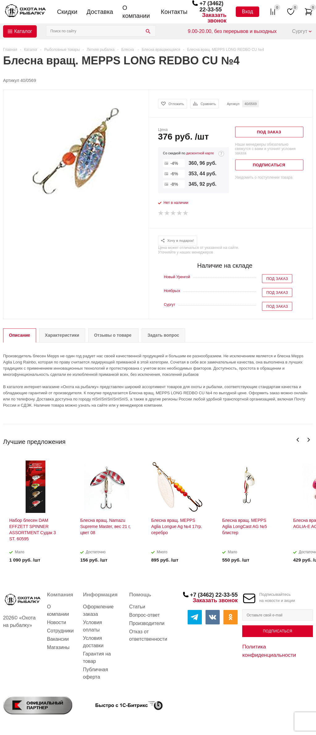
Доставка (100, 11)
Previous (297, 439)
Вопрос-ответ (144, 615)
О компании (136, 11)
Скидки (67, 11)
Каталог (23, 31)
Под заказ (277, 279)
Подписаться (277, 631)
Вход (247, 11)
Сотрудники (60, 630)
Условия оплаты (92, 626)
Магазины (58, 647)
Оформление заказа (98, 610)
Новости (56, 622)
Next (308, 439)
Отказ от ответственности (148, 635)
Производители (147, 623)
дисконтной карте (200, 153)
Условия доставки (93, 642)
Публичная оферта (95, 673)
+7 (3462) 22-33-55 (211, 6)
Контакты (174, 11)
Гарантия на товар (97, 657)
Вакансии (58, 639)
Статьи (137, 606)
